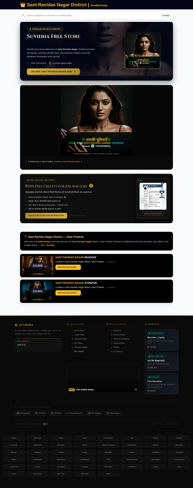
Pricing (115, 350)
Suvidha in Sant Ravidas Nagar (68, 161)
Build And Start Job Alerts (153, 213)
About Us (116, 333)
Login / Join (77, 338)
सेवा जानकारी (77, 355)
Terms (161, 427)
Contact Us (117, 355)
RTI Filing (76, 346)
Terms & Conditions (120, 342)
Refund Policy (118, 346)
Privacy (154, 427)
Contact (175, 427)
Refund (168, 427)
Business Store (79, 342)
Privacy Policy (118, 338)
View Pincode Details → (68, 267)
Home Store (77, 333)
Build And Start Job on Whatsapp (46, 215)
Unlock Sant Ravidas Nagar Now (53, 71)
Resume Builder (79, 350)
